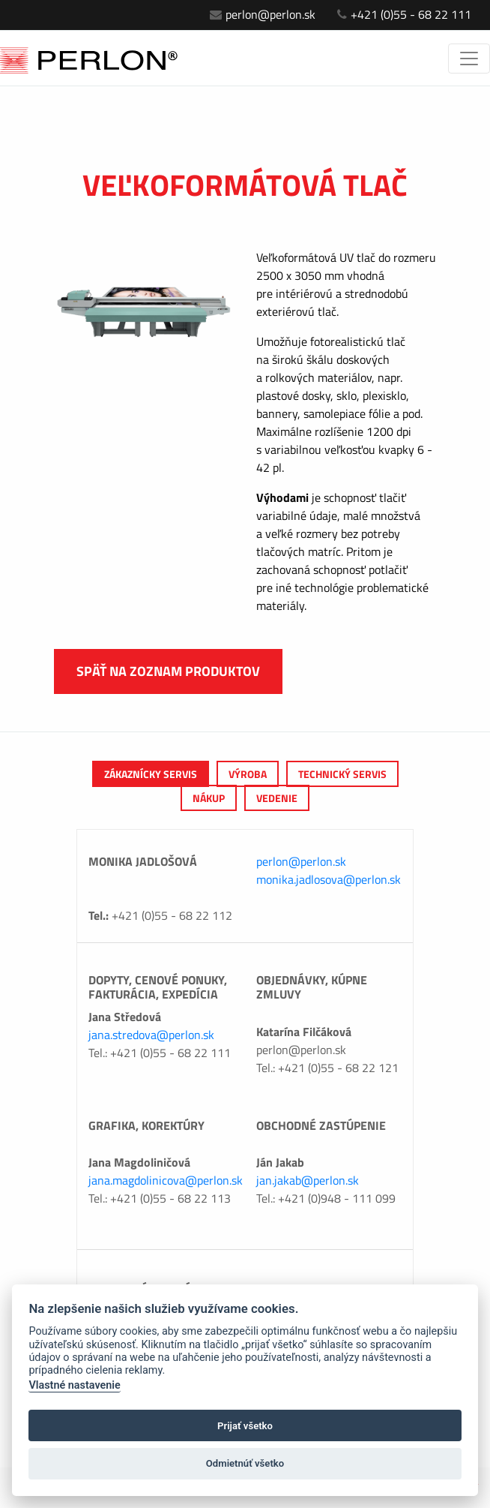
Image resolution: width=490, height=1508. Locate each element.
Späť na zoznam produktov (168, 671)
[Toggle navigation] (469, 59)
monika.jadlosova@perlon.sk (328, 879)
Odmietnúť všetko (245, 1463)
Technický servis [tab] (342, 774)
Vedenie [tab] (276, 798)
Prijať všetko (245, 1425)
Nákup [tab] (209, 798)
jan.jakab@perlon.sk (307, 1180)
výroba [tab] (248, 774)
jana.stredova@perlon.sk (151, 1035)
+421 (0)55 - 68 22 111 (404, 14)
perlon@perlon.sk (262, 14)
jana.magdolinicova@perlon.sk (165, 1180)
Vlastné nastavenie (74, 1385)
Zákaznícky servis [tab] (150, 774)
